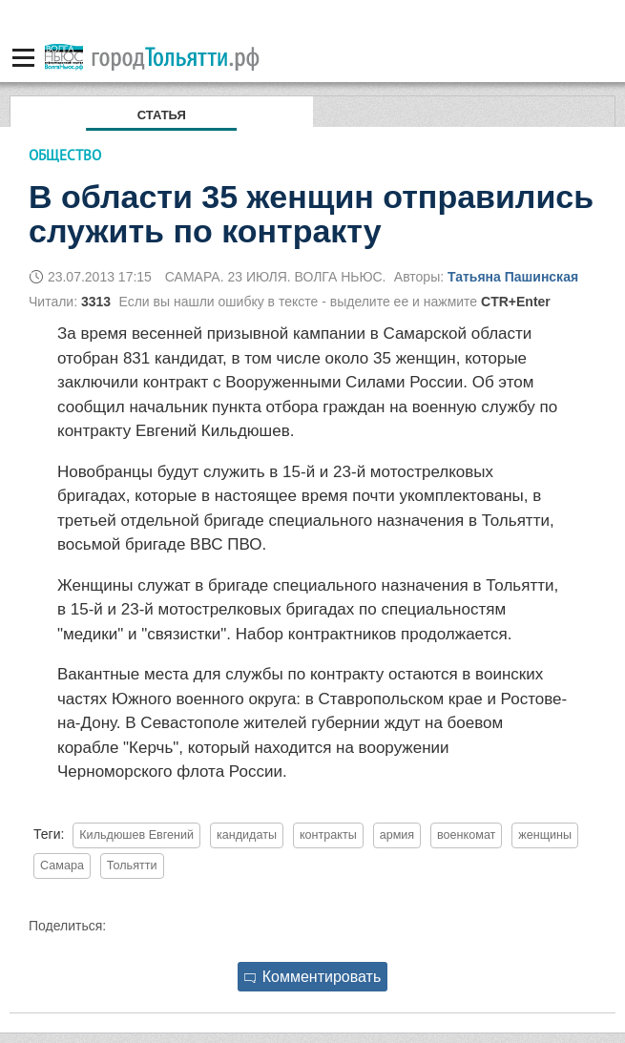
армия (397, 835)
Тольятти (132, 865)
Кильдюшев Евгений (136, 835)
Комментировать (313, 977)
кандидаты (247, 835)
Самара (62, 865)
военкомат (466, 835)
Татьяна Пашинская (513, 276)
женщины (545, 835)
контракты (328, 835)
